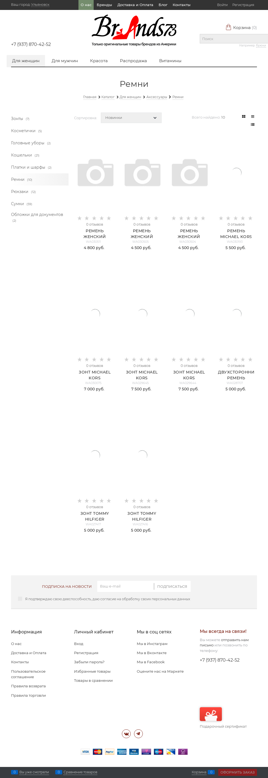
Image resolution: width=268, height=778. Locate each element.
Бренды (104, 4)
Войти (222, 5)
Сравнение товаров (80, 772)
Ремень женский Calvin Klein (94, 236)
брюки (261, 45)
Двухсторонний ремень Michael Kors (238, 378)
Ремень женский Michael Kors (142, 236)
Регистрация (243, 5)
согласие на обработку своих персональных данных (145, 599)
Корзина (241, 27)
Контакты (181, 4)
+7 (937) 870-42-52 (31, 44)
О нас (86, 4)
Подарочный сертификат (223, 718)
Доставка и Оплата (135, 4)
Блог (163, 4)
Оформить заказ (237, 772)
